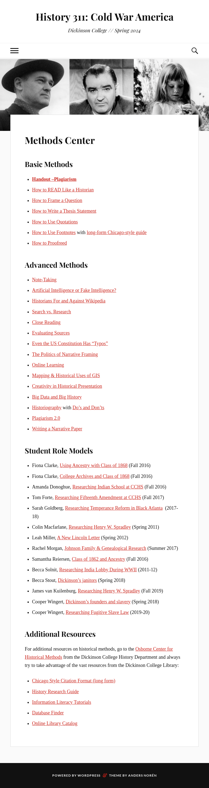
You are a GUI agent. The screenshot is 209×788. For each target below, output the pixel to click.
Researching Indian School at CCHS (107, 487)
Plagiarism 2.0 (46, 418)
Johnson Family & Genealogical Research (105, 548)
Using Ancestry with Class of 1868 (93, 465)
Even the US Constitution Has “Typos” (70, 343)
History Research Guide (55, 691)
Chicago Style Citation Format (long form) (73, 680)
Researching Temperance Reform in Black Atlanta (114, 508)
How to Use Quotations (55, 222)
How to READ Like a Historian (63, 190)
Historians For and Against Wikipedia (69, 301)
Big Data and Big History (57, 397)
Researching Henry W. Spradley (100, 527)
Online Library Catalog (55, 723)
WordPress (89, 775)
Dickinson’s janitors (77, 580)
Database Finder (48, 712)
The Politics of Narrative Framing (65, 354)
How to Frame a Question (57, 200)
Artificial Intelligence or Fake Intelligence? (74, 290)
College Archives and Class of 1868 (94, 476)
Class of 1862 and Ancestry (98, 559)
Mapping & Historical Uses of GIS (66, 375)
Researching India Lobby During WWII (98, 569)
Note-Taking (44, 279)
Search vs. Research (51, 311)
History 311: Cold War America (104, 16)
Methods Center (69, 139)
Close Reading (46, 322)
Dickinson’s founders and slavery (98, 601)
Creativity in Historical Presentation (67, 386)
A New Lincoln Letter (78, 537)
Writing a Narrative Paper (57, 428)
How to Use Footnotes (54, 232)
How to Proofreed (49, 243)
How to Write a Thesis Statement (64, 211)
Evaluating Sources (51, 333)
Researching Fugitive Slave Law (97, 612)
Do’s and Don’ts (88, 407)
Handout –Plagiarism (54, 179)
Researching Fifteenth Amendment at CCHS (98, 497)
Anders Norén (142, 775)
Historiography (47, 407)
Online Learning (48, 365)
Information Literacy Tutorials (61, 702)
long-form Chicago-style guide (117, 232)
